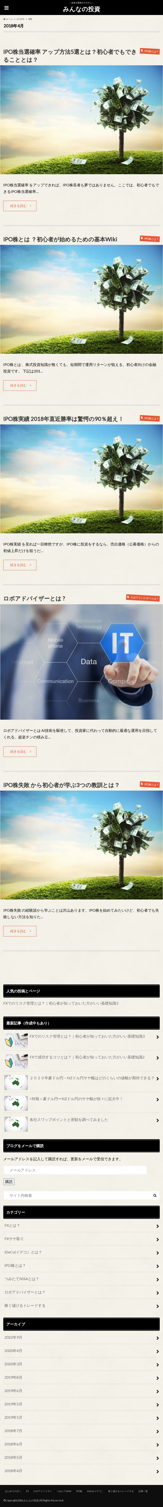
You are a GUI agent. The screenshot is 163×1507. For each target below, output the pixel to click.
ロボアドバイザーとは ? (34, 597)
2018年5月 (13, 1456)
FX (27, 1490)
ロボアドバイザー (42, 1490)
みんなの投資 (81, 9)
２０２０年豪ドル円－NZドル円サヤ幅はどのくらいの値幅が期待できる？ (79, 1079)
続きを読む (18, 205)
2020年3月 (13, 1363)
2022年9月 (13, 1336)
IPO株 (79, 1490)
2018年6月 (13, 1443)
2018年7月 (13, 1430)
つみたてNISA (64, 1490)
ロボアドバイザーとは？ (25, 1291)
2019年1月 (13, 1416)
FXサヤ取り (14, 1238)
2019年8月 (13, 1376)
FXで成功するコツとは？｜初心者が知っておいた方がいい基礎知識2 (74, 1058)
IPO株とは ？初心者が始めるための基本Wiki (60, 239)
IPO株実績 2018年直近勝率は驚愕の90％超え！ (63, 418)
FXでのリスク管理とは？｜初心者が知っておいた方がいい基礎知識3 (60, 1002)
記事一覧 (143, 1490)
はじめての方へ (13, 1490)
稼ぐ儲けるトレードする (25, 1304)
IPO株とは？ (15, 1264)
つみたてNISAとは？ (21, 1278)
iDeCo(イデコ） (95, 1490)
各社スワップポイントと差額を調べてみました (56, 1120)
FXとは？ (12, 1224)
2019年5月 (13, 1403)
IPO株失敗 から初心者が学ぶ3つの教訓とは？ (61, 784)
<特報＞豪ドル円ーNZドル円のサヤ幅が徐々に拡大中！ (63, 1100)
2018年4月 (13, 1470)
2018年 (21, 19)
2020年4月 (13, 1350)
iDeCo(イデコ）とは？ (23, 1251)
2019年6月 (13, 1390)
